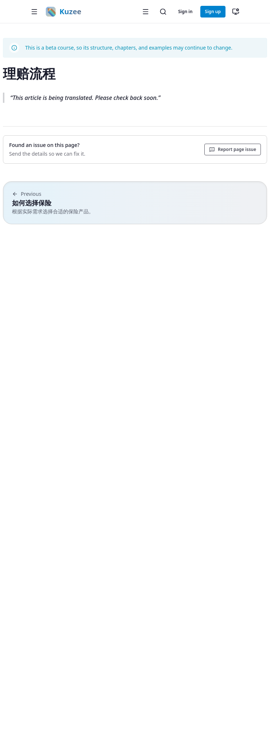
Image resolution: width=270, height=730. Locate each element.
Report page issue (232, 149)
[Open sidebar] (145, 11)
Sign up (213, 11)
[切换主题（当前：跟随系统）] (235, 11)
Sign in (185, 11)
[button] (34, 11)
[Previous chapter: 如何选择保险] (135, 202)
